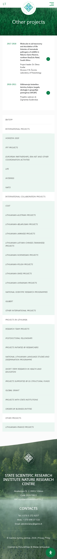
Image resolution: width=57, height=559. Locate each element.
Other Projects (13, 418)
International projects (17, 129)
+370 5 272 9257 (30, 515)
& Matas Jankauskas (40, 546)
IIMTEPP (8, 119)
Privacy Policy (44, 537)
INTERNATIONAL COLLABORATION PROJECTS (25, 196)
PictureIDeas (24, 546)
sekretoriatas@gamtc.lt (31, 523)
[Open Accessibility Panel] (50, 552)
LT (4, 4)
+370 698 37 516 (31, 519)
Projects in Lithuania (16, 319)
